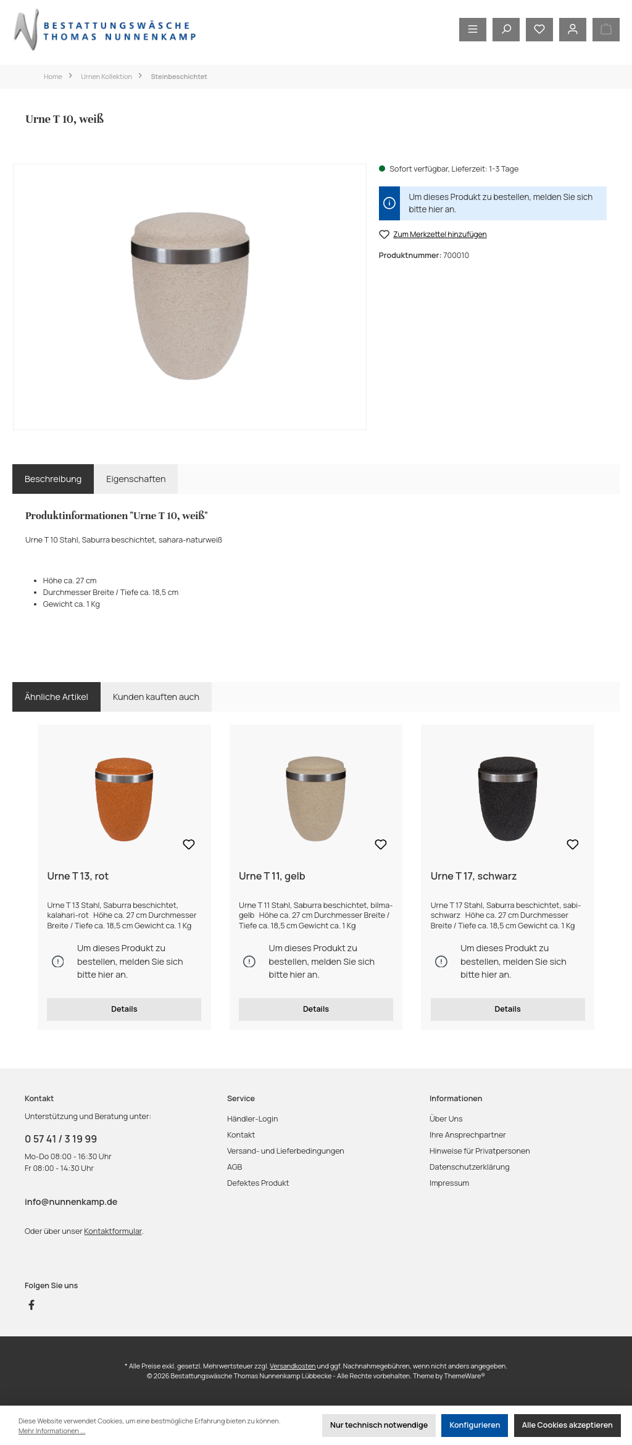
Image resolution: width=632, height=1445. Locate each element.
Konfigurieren (474, 1425)
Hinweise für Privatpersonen (480, 1151)
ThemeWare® (464, 1375)
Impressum (449, 1183)
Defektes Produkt (258, 1183)
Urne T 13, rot (78, 876)
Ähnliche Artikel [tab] (56, 696)
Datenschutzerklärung (470, 1167)
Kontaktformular (112, 1231)
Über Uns (446, 1119)
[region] (190, 297)
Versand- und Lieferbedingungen (285, 1151)
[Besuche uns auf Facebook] (31, 1305)
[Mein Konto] (572, 29)
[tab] (53, 479)
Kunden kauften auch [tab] (156, 696)
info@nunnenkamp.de (71, 1201)
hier (435, 209)
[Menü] (472, 29)
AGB (234, 1167)
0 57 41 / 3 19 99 (61, 1139)
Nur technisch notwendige (379, 1425)
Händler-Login (252, 1119)
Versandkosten (292, 1365)
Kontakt (241, 1135)
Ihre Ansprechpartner (468, 1135)
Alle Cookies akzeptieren (567, 1425)
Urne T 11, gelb (272, 876)
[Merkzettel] (539, 29)
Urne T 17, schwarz (474, 876)
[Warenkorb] (606, 29)
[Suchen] (506, 29)
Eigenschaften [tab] (135, 479)
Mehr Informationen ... (52, 1430)
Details (124, 1009)
